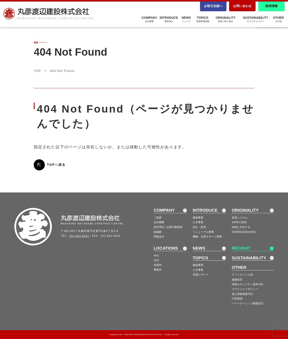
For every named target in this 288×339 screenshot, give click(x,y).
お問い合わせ (242, 6)
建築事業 (198, 217)
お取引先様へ (213, 6)
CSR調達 (237, 298)
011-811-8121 (79, 235)
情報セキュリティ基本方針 (248, 284)
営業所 (158, 265)
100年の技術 (239, 222)
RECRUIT (241, 248)
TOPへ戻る (56, 164)
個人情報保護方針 (242, 294)
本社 (156, 255)
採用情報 (271, 6)
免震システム (240, 217)
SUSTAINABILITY (255, 19)
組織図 (158, 232)
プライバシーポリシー (245, 289)
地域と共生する (241, 227)
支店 (156, 260)
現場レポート (201, 274)
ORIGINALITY (226, 19)
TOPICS (202, 19)
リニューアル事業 (203, 232)
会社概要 (159, 222)
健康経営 (237, 279)
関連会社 (159, 236)
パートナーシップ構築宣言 (248, 303)
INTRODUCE (169, 19)
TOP (37, 71)
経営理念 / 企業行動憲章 (168, 227)
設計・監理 (199, 227)
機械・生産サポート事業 (207, 236)
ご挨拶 (158, 217)
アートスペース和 (242, 274)
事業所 (158, 269)
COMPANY (149, 19)
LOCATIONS (166, 248)
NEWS (186, 19)
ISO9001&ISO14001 (244, 232)
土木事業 (198, 222)
